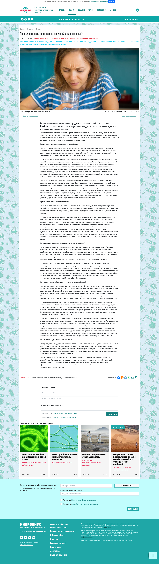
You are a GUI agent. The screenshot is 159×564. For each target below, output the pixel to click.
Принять (111, 1)
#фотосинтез (25, 462)
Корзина (113, 10)
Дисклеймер (55, 551)
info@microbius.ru (26, 545)
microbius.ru (107, 527)
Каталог (91, 10)
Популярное (65, 19)
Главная (62, 10)
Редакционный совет (58, 543)
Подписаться (130, 19)
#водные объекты (94, 41)
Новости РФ (40, 29)
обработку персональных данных (65, 413)
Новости (72, 10)
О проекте (54, 539)
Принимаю (79, 500)
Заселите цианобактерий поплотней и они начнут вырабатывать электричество (64, 457)
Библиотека (101, 10)
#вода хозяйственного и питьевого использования (65, 41)
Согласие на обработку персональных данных (59, 525)
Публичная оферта (57, 535)
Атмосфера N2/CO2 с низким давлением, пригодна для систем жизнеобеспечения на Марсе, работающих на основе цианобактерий (124, 459)
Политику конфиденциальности (64, 417)
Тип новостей (126, 486)
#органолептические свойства (114, 41)
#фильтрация (60, 44)
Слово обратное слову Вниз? (71, 490)
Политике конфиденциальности (98, 1)
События (81, 10)
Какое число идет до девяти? (52, 405)
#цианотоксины (47, 44)
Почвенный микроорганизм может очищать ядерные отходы (94, 455)
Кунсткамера (78, 19)
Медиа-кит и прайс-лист (58, 555)
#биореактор (117, 467)
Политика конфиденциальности (62, 531)
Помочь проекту (56, 547)
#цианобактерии (34, 44)
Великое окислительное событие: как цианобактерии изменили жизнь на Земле (33, 457)
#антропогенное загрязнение (32, 41)
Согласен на (80, 504)
